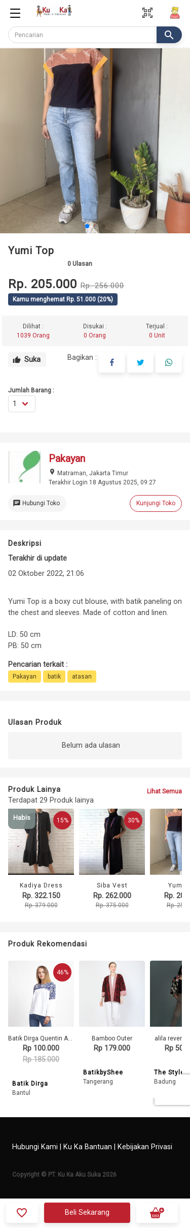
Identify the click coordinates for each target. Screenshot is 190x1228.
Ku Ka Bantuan (87, 1147)
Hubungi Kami (35, 1147)
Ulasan (79, 263)
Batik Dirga (30, 1083)
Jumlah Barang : (31, 390)
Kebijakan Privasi (145, 1147)
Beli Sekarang (87, 1212)
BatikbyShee (103, 1072)
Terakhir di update (37, 558)
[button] (87, 226)
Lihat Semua (164, 791)
